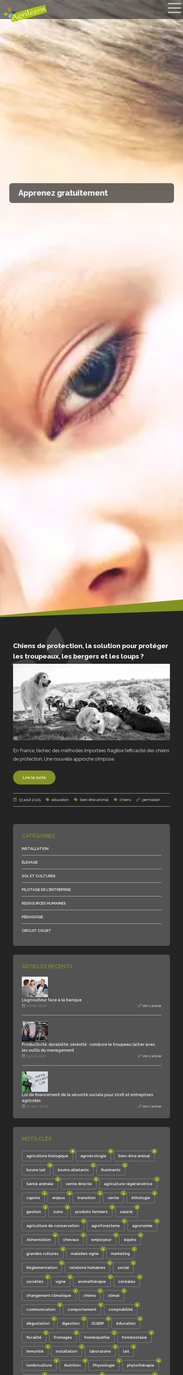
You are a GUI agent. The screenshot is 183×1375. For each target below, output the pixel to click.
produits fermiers (93, 1210)
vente (116, 1196)
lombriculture (41, 1363)
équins (132, 1238)
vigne (62, 1280)
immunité (37, 1349)
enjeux (61, 1196)
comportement (84, 1308)
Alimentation (40, 1238)
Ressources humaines (44, 903)
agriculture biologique (49, 1154)
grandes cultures (44, 1252)
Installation (35, 848)
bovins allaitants (76, 1168)
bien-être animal (91, 800)
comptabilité (123, 1308)
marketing (122, 1252)
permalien (151, 800)
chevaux (73, 1238)
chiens (122, 800)
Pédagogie (32, 917)
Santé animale (42, 1182)
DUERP (100, 1322)
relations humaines (89, 1266)
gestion (36, 1210)
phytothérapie (143, 1363)
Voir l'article (151, 1006)
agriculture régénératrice (130, 1182)
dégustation (40, 1322)
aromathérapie (94, 1280)
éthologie (143, 1196)
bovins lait (38, 1168)
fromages (65, 1336)
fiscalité (36, 1336)
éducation (57, 800)
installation (69, 1349)
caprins (35, 1196)
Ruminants (113, 1168)
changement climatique (51, 1294)
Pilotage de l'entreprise (46, 889)
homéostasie (137, 1336)
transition (88, 1196)
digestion (73, 1322)
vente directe (81, 1182)
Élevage (30, 862)
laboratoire (102, 1349)
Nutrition (74, 1363)
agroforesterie (108, 1224)
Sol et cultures (38, 876)
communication (43, 1308)
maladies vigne (87, 1252)
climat (116, 1294)
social (126, 1266)
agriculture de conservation (55, 1224)
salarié (128, 1210)
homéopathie (99, 1336)
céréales (129, 1280)
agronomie (144, 1224)
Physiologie (106, 1363)
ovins (60, 1210)
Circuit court (36, 930)
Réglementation (44, 1266)
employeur (103, 1238)
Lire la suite (34, 777)
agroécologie (95, 1154)
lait (128, 1349)
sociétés (37, 1280)
